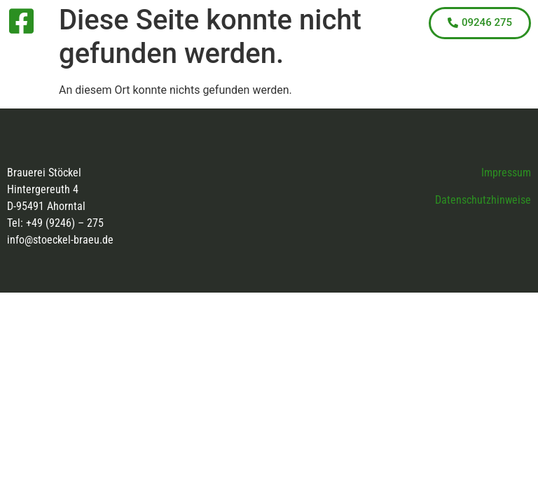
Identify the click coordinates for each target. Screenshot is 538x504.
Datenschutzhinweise (483, 199)
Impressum (506, 172)
